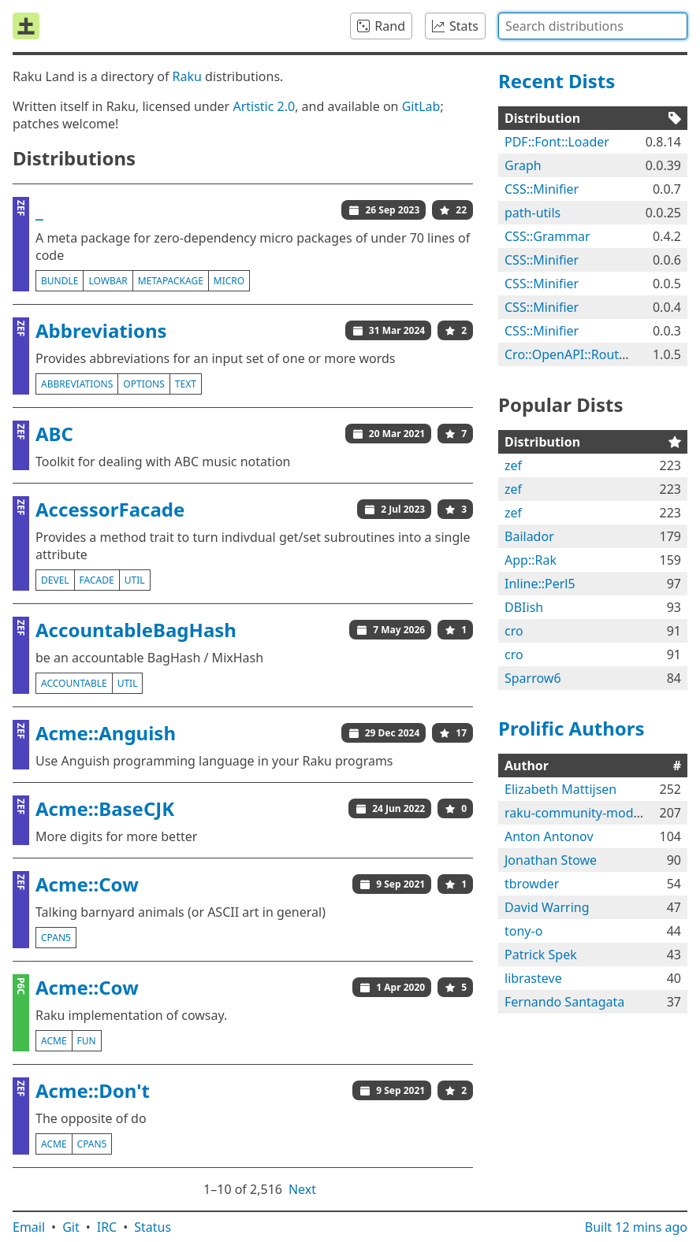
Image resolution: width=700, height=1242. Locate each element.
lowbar (107, 280)
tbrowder (532, 883)
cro (514, 631)
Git (71, 1227)
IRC (107, 1227)
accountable (74, 683)
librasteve (533, 978)
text (185, 384)
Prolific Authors (571, 728)
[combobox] (592, 26)
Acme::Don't (92, 1090)
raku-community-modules (581, 812)
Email (29, 1227)
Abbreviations (101, 330)
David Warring (547, 907)
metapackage (170, 280)
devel (55, 580)
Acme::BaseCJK (104, 808)
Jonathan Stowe (551, 860)
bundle (59, 280)
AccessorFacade (109, 509)
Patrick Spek (541, 954)
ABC (54, 434)
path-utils (532, 212)
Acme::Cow (87, 884)
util (135, 580)
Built (636, 1227)
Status (152, 1227)
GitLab (421, 106)
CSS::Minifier (542, 189)
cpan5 (56, 937)
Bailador (529, 536)
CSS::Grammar (547, 236)
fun (86, 1040)
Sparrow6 (533, 678)
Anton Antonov (549, 836)
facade (97, 580)
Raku (187, 76)
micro (229, 280)
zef (513, 465)
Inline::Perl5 (540, 583)
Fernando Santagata (564, 1001)
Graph (523, 165)
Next (302, 1189)
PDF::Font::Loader (557, 141)
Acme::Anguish (105, 733)
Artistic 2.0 (264, 106)
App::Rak (531, 560)
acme (54, 1040)
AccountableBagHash (135, 630)
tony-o (523, 931)
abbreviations (77, 384)
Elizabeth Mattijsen (560, 789)
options (143, 384)
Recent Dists (556, 81)
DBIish (524, 607)
